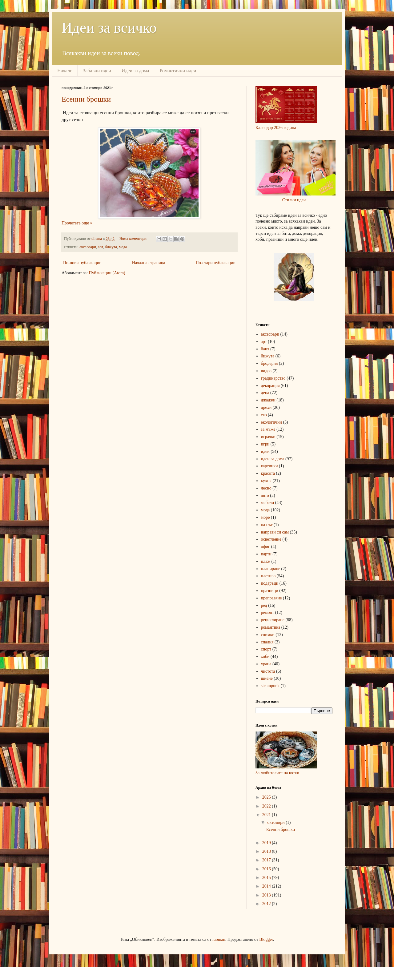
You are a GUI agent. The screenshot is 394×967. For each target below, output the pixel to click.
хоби (265, 656)
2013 (267, 895)
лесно (266, 488)
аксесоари (87, 247)
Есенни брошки (86, 99)
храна (266, 664)
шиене (267, 678)
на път (267, 524)
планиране (270, 568)
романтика (270, 627)
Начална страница (148, 262)
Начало (64, 70)
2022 (267, 806)
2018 (267, 851)
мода (123, 247)
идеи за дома (272, 459)
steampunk (270, 685)
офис (265, 546)
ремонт (267, 612)
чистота (268, 671)
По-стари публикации (215, 262)
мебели (267, 502)
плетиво (268, 576)
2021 (267, 814)
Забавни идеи (97, 70)
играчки (268, 436)
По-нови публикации (82, 262)
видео (266, 371)
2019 (267, 842)
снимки (268, 634)
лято (265, 495)
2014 (267, 886)
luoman (218, 939)
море (265, 517)
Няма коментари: (133, 238)
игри (265, 444)
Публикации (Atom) (107, 273)
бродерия (269, 363)
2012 (267, 903)
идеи (265, 451)
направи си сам (275, 532)
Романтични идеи (177, 70)
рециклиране (272, 620)
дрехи (266, 407)
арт (100, 247)
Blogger (266, 939)
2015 (267, 877)
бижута (111, 247)
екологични (271, 422)
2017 (267, 860)
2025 (267, 797)
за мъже (268, 429)
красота (268, 473)
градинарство (273, 378)
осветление (271, 539)
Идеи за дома (135, 70)
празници (269, 590)
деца (265, 392)
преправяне (271, 598)
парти (266, 554)
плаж (265, 561)
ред (264, 605)
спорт (266, 649)
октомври (276, 822)
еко (264, 415)
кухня (266, 480)
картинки (269, 466)
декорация (270, 385)
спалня (267, 642)
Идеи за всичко (109, 27)
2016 (267, 869)
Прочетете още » (77, 223)
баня (265, 349)
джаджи (268, 400)
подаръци (270, 583)
